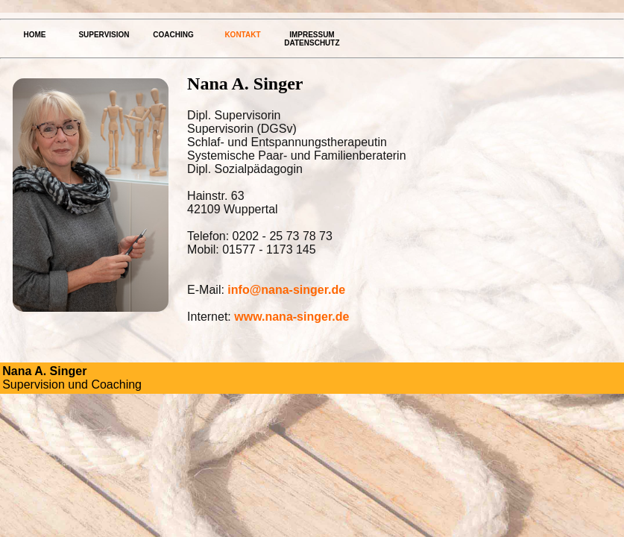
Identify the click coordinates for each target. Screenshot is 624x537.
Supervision (103, 35)
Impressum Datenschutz (311, 39)
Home (34, 35)
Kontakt (242, 35)
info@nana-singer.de (286, 289)
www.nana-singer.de (291, 316)
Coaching (173, 35)
